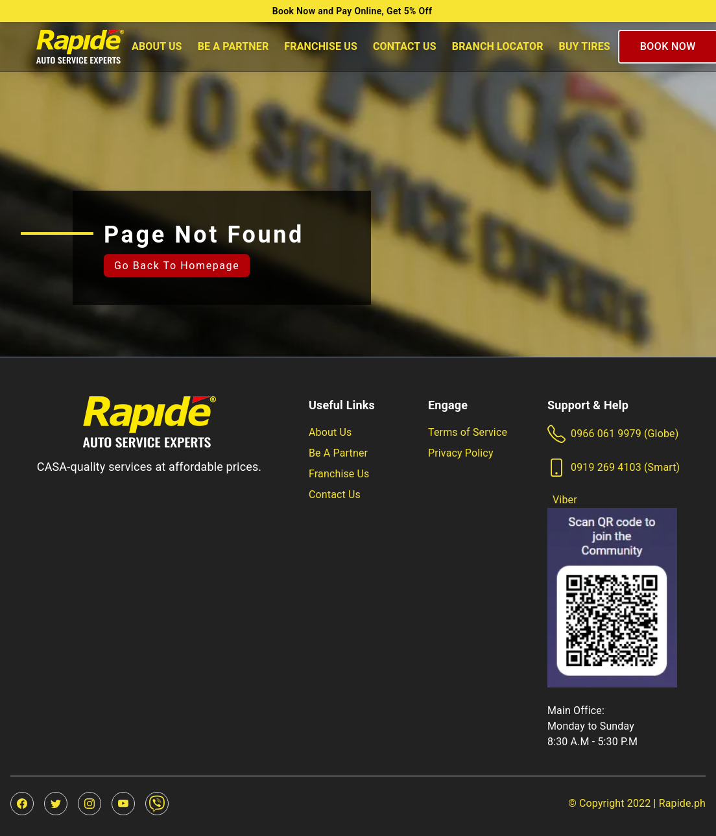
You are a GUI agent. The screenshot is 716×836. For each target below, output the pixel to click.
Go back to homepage (176, 265)
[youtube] (123, 803)
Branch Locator (497, 46)
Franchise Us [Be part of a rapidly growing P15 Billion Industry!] (339, 474)
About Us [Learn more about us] (330, 432)
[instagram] (89, 803)
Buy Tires (584, 46)
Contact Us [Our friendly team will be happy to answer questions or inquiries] (335, 494)
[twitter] (55, 803)
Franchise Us (320, 46)
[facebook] (22, 803)
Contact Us (404, 46)
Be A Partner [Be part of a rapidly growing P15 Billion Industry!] (338, 453)
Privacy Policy (461, 453)
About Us (157, 46)
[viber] (157, 803)
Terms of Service (467, 432)
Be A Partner (233, 46)
